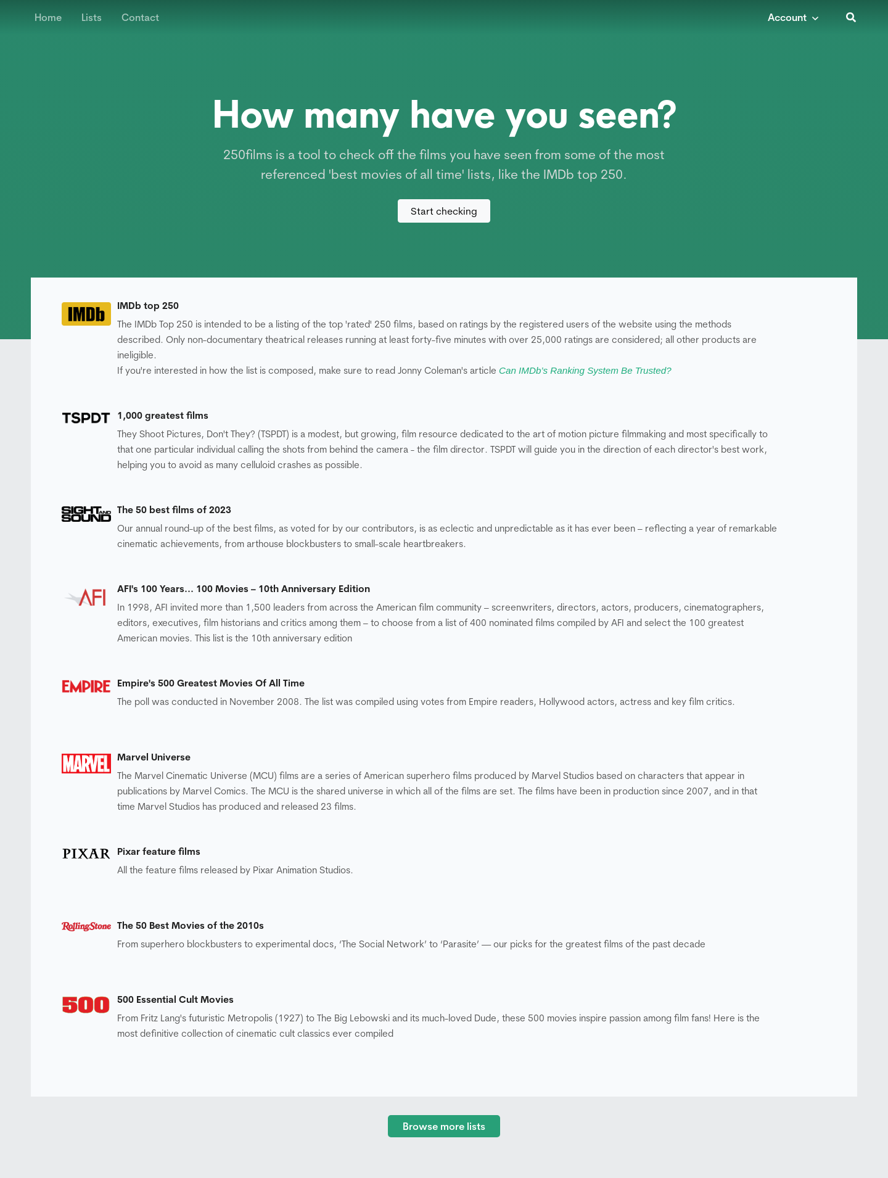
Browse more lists (444, 1126)
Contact (140, 17)
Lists (91, 17)
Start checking (444, 211)
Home (48, 17)
